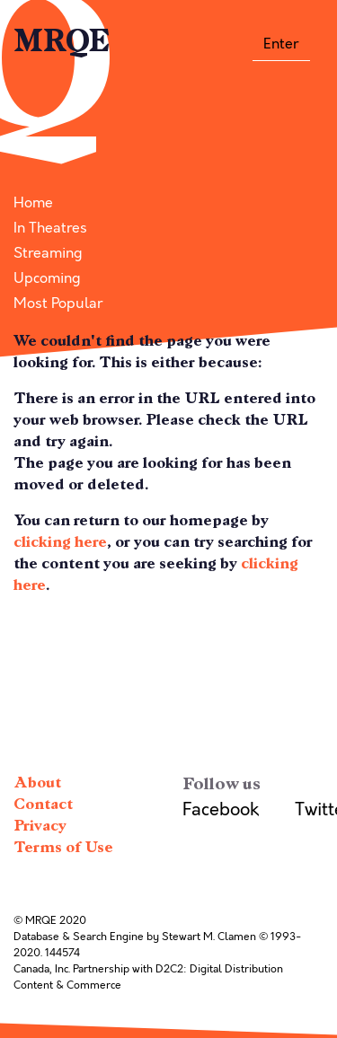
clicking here (60, 541)
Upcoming (47, 278)
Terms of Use (63, 847)
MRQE (62, 41)
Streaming (48, 253)
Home (33, 203)
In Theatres (50, 228)
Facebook (220, 809)
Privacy (40, 825)
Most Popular (57, 303)
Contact (43, 804)
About (37, 782)
